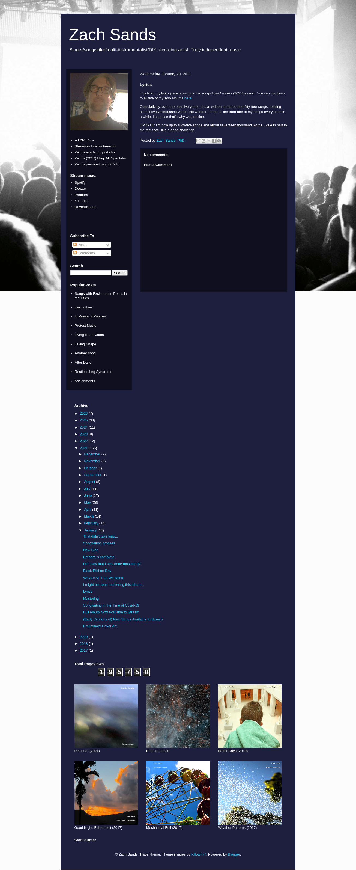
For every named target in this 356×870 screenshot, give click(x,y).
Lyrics (87, 591)
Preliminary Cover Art (100, 626)
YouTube (82, 201)
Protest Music (85, 325)
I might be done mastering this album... (113, 585)
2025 (84, 420)
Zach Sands (112, 34)
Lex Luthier (83, 307)
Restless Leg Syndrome (93, 372)
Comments (84, 253)
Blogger (234, 854)
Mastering (91, 598)
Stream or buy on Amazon (95, 146)
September (93, 475)
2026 (84, 413)
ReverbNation (86, 207)
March (89, 516)
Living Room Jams (89, 335)
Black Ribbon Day (97, 571)
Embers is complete (98, 557)
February (91, 523)
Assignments (85, 381)
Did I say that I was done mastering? (111, 564)
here (188, 98)
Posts (79, 245)
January (91, 530)
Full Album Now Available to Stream (111, 612)
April (88, 509)
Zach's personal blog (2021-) (97, 164)
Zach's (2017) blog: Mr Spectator (100, 158)
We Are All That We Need (103, 578)
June (88, 496)
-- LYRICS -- (84, 140)
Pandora (81, 195)
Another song (85, 353)
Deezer (80, 188)
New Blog (90, 550)
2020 (84, 637)
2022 (84, 441)
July (87, 489)
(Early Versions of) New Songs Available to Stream (123, 619)
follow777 (198, 854)
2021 (84, 448)
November (92, 461)
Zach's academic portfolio (95, 152)
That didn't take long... (100, 536)
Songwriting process (99, 543)
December (92, 454)
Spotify (80, 182)
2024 (84, 427)
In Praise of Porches (91, 316)
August (90, 482)
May (88, 502)
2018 (84, 644)
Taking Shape (85, 344)
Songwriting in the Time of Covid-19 (111, 605)
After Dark (83, 362)
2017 (84, 650)
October (91, 468)
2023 (84, 434)
